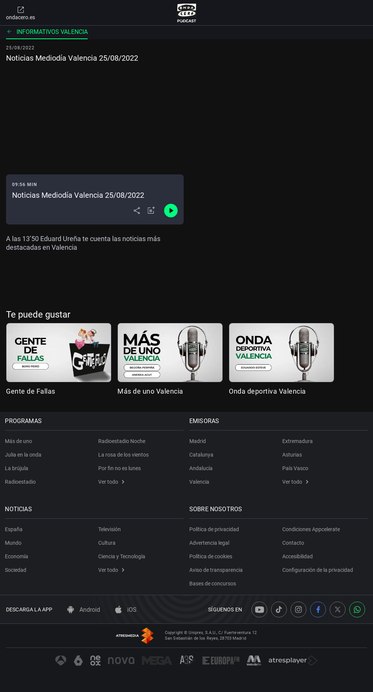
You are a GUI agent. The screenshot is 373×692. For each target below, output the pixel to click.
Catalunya (202, 455)
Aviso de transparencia (217, 570)
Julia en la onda (24, 455)
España (15, 529)
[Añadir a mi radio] (151, 210)
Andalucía (202, 468)
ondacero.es (20, 12)
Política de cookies (211, 556)
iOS (126, 609)
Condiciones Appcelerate (311, 529)
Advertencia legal (210, 543)
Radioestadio (21, 482)
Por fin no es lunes (119, 468)
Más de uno (19, 441)
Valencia (200, 482)
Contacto (293, 543)
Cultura (107, 543)
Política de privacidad (215, 529)
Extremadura (297, 441)
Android (83, 609)
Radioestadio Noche (121, 441)
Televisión (109, 529)
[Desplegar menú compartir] (137, 210)
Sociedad (16, 570)
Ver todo (111, 482)
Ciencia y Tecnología (121, 556)
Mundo (14, 543)
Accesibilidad (297, 556)
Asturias (292, 455)
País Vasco (295, 468)
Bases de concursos (213, 583)
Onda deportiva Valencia (267, 391)
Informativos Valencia (47, 31)
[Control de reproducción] (171, 210)
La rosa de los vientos (123, 455)
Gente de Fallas (30, 391)
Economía (17, 556)
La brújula (17, 468)
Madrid (198, 441)
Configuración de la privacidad (317, 570)
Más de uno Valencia (150, 391)
